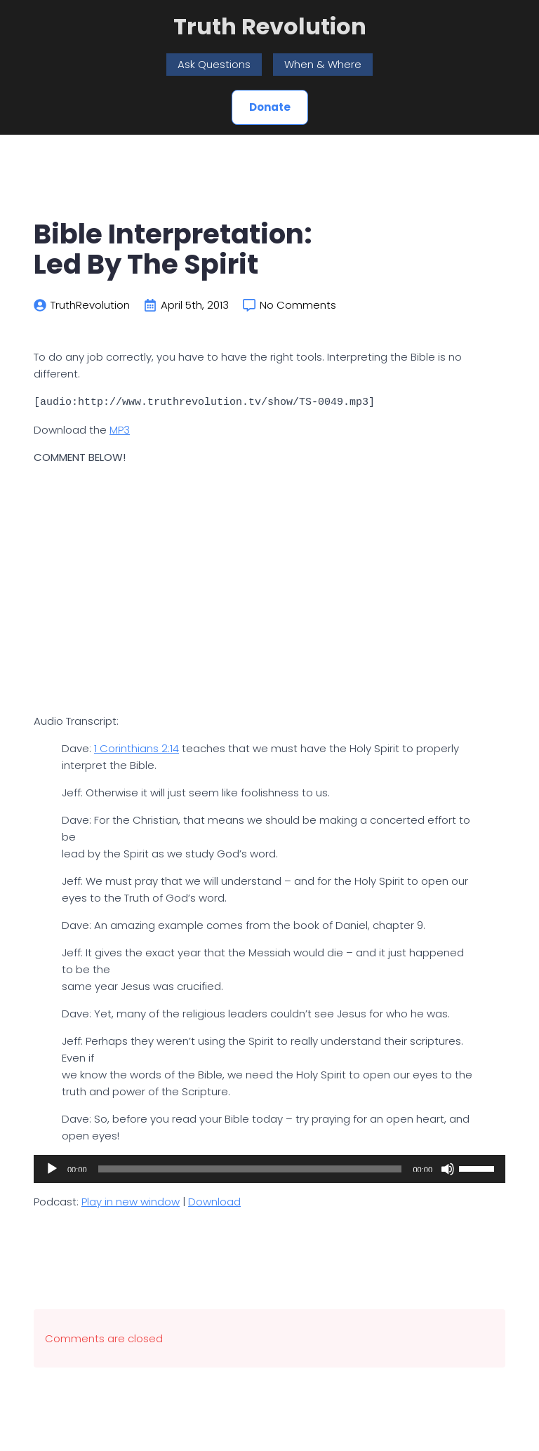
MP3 (119, 429)
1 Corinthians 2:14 (136, 747)
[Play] (52, 1168)
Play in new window (130, 1200)
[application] (269, 1168)
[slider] (250, 1168)
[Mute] (448, 1168)
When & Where (322, 64)
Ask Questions (214, 64)
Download (214, 1200)
